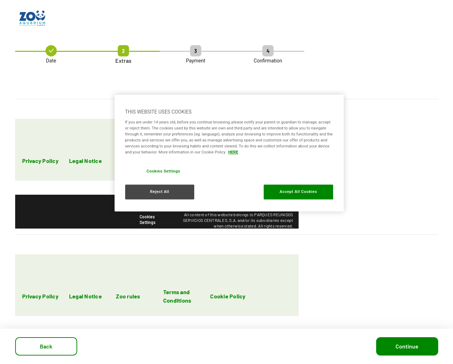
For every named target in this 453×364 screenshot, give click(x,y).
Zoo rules (128, 296)
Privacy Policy (40, 160)
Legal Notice (85, 160)
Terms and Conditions (177, 296)
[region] (229, 153)
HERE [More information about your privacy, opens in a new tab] (233, 152)
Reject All (159, 191)
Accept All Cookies (298, 191)
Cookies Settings (147, 219)
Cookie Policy (227, 296)
